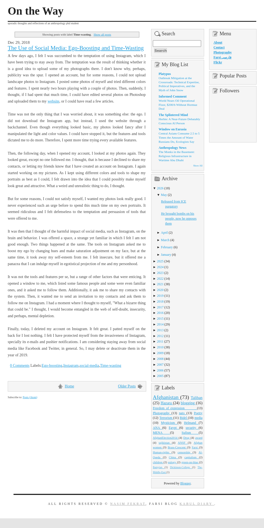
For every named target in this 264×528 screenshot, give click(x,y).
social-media (89, 365)
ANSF (183, 442)
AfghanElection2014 (166, 437)
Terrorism (166, 418)
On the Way (35, 11)
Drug (187, 437)
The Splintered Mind (173, 115)
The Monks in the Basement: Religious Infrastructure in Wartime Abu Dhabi (177, 155)
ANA (157, 428)
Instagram (70, 365)
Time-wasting (110, 365)
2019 (160, 296)
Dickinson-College (181, 467)
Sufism (190, 433)
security (192, 428)
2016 (160, 313)
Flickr (218, 62)
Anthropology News (172, 148)
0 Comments (20, 365)
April (164, 233)
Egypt (174, 428)
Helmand (191, 423)
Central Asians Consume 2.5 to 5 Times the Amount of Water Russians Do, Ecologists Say (179, 137)
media (198, 418)
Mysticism (169, 423)
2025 (160, 261)
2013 (160, 330)
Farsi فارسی (222, 57)
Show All (197, 165)
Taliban (196, 397)
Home (69, 386)
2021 (160, 284)
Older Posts (127, 386)
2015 (160, 318)
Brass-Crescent (177, 447)
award (198, 437)
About (218, 42)
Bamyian (159, 467)
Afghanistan (166, 397)
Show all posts (102, 34)
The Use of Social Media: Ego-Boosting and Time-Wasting (76, 48)
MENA (161, 433)
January (166, 255)
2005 (160, 376)
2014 (160, 324)
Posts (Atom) (30, 397)
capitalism (191, 457)
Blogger (185, 483)
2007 (160, 365)
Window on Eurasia (172, 129)
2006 (160, 370)
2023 (160, 273)
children (158, 462)
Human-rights (162, 452)
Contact (219, 47)
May (164, 195)
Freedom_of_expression (175, 408)
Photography (162, 413)
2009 (160, 353)
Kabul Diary (197, 504)
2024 (160, 267)
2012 (160, 336)
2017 (160, 307)
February (167, 247)
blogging (188, 403)
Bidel (184, 418)
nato (182, 413)
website (53, 101)
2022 (160, 279)
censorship (185, 452)
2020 (160, 290)
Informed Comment (172, 96)
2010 (160, 347)
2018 (160, 301)
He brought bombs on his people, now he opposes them (179, 218)
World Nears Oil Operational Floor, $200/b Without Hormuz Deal (178, 104)
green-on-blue (190, 462)
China (173, 457)
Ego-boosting (52, 365)
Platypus (165, 74)
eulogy (172, 462)
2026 (160, 188)
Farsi (195, 447)
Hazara (167, 403)
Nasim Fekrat (127, 504)
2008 (160, 359)
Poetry (198, 413)
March (165, 240)
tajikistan (165, 442)
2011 (160, 341)
